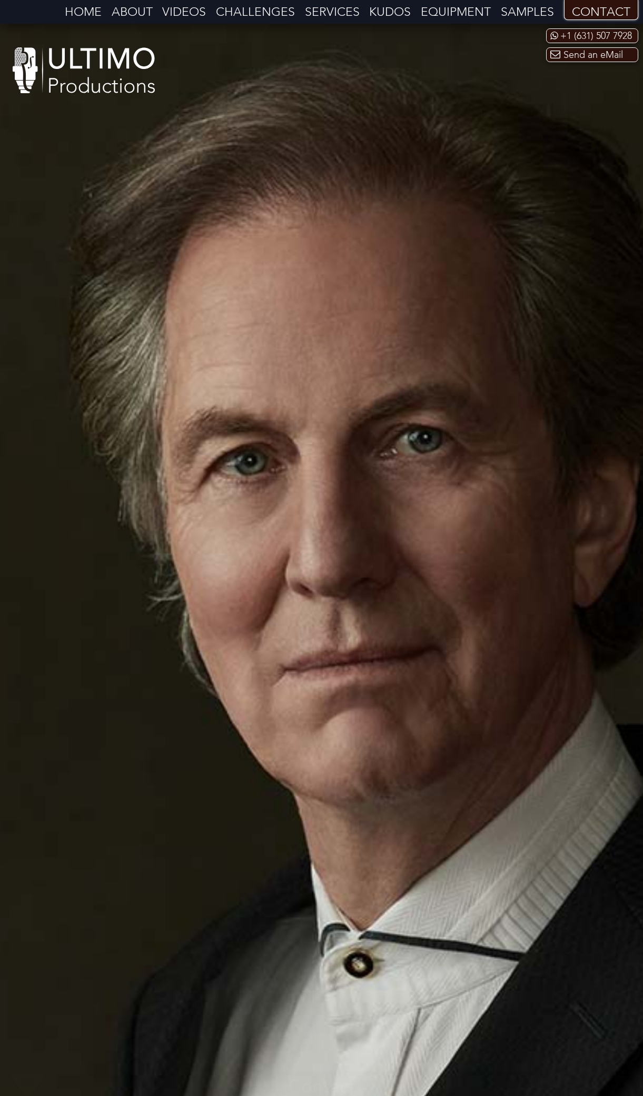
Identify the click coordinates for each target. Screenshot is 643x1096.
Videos (184, 12)
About (132, 12)
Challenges (255, 12)
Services (332, 12)
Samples (527, 12)
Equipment (456, 12)
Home (83, 12)
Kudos (390, 12)
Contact (601, 12)
